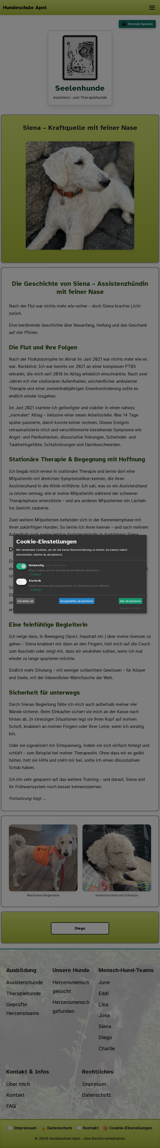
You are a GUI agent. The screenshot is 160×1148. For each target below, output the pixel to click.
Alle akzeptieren (130, 601)
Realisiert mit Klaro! (131, 608)
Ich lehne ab (26, 601)
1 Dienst (35, 574)
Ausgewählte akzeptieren (76, 601)
